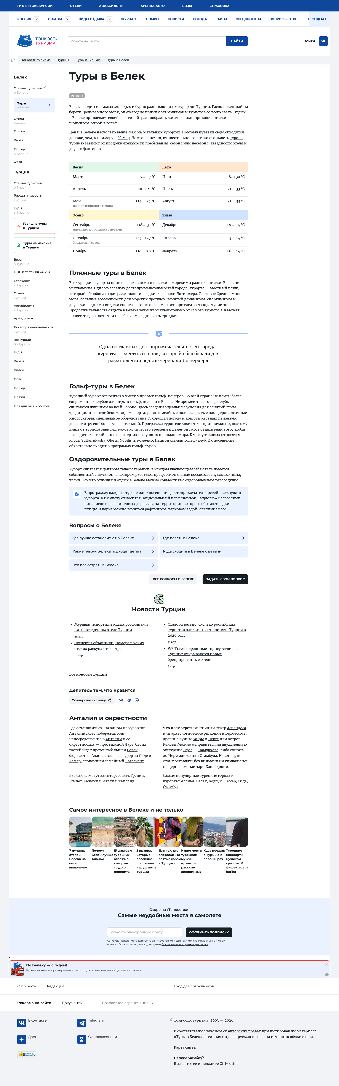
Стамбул (170, 787)
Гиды (18, 352)
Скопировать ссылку (92, 700)
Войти (309, 41)
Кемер (124, 138)
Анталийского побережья (92, 733)
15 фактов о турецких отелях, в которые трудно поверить (123, 861)
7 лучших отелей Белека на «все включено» (78, 859)
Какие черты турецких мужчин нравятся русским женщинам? (191, 861)
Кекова (169, 744)
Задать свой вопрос (225, 579)
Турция (63, 60)
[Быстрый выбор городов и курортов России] (36, 19)
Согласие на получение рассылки (185, 944)
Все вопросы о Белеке (173, 579)
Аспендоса (236, 728)
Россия (24, 19)
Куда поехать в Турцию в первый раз (214, 855)
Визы (187, 6)
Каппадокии (217, 766)
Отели (76, 6)
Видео (19, 370)
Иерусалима (179, 755)
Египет (75, 781)
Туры (32, 105)
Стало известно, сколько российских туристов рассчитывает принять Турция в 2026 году (207, 630)
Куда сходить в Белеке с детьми (204, 551)
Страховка (219, 6)
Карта (18, 140)
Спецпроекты (248, 19)
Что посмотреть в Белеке (114, 565)
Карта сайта (185, 1047)
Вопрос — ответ (284, 19)
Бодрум (215, 781)
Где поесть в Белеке (204, 538)
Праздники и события (32, 406)
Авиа (111, 6)
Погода (200, 19)
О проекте (26, 986)
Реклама (77, 95)
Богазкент (134, 761)
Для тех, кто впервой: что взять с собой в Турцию (170, 857)
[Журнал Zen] (45, 1037)
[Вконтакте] (121, 700)
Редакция (55, 986)
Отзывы (151, 19)
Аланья (98, 755)
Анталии (114, 739)
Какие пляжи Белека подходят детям (114, 551)
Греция (137, 775)
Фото (18, 162)
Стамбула (208, 755)
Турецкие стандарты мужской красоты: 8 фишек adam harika (237, 861)
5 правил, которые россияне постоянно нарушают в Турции (146, 861)
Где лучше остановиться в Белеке (114, 538)
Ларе (129, 744)
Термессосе (235, 733)
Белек (20, 77)
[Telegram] (129, 700)
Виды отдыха (91, 19)
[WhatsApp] (137, 700)
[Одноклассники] (105, 1037)
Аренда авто (153, 6)
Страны (55, 19)
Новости (176, 19)
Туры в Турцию (88, 60)
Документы (72, 1003)
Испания (92, 781)
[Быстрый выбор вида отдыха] (109, 19)
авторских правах (244, 1031)
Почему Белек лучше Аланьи (102, 855)
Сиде (143, 755)
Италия (109, 781)
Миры (198, 739)
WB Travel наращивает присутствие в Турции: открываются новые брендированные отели (202, 654)
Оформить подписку (209, 932)
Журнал (128, 19)
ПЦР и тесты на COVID (32, 272)
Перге (213, 739)
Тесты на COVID (322, 19)
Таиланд (126, 781)
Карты (221, 19)
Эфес (187, 750)
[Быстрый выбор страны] (67, 19)
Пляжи (19, 131)
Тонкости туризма (36, 60)
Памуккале (208, 750)
